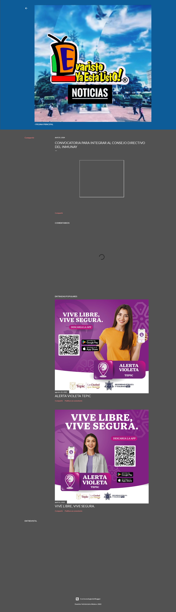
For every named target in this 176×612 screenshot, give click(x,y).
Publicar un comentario (73, 401)
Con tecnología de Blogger (88, 599)
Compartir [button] (29, 137)
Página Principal (44, 124)
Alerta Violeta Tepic (73, 396)
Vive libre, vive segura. (75, 506)
